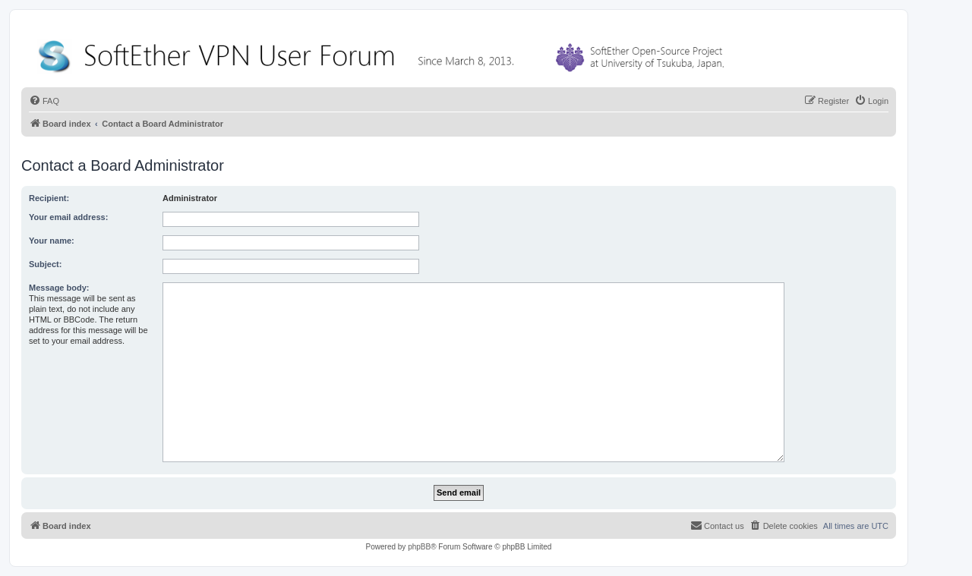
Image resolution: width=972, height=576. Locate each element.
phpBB (419, 547)
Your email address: (68, 217)
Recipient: (49, 198)
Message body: (59, 287)
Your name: (51, 240)
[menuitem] (44, 101)
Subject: (45, 264)
